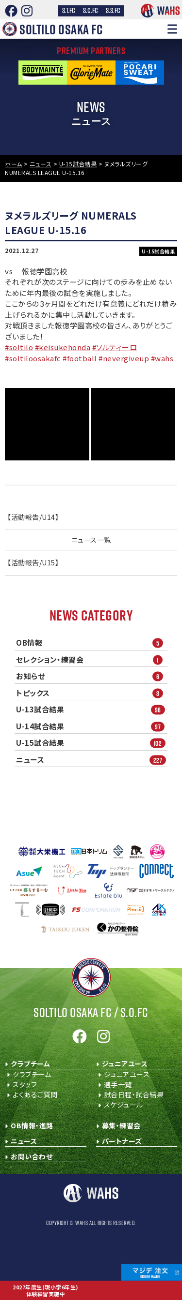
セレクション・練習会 (91, 659)
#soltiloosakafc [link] (33, 358)
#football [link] (80, 358)
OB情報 (91, 643)
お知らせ (91, 676)
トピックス (91, 692)
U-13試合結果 (91, 709)
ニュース (91, 759)
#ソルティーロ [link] (114, 347)
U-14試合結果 (91, 726)
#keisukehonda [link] (63, 347)
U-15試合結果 (91, 743)
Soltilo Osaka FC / (91, 1012)
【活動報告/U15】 (33, 562)
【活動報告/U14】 (33, 517)
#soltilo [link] (19, 347)
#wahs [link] (162, 358)
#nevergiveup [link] (124, 358)
